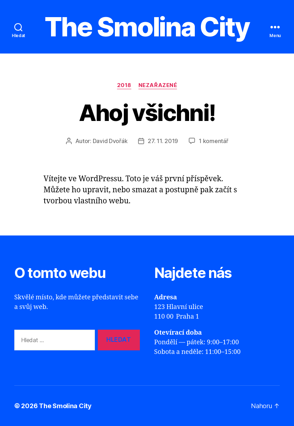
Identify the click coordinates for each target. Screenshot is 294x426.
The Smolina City (147, 27)
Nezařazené (157, 85)
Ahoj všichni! (147, 112)
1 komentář (213, 140)
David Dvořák (110, 140)
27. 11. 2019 (163, 140)
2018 (124, 85)
